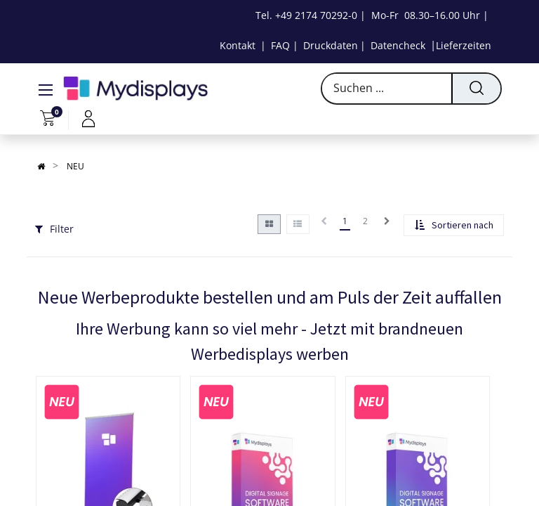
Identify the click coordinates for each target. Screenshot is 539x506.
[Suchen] (475, 88)
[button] (453, 225)
